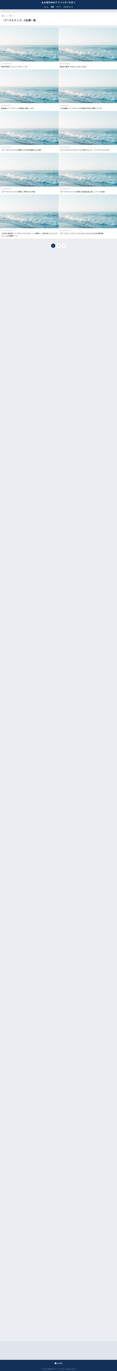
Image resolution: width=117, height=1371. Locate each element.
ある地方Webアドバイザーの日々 (58, 2)
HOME (58, 1363)
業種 (52, 7)
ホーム (46, 7)
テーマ (58, 7)
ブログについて (68, 7)
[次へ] (64, 246)
